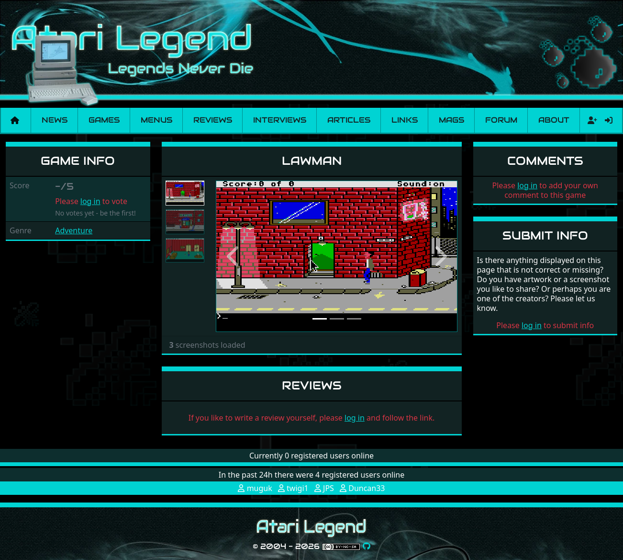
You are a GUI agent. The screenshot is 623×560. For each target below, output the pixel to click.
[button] (234, 256)
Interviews (279, 120)
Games (104, 120)
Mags (451, 120)
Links (404, 120)
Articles (348, 120)
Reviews (212, 120)
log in (90, 201)
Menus (156, 120)
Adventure (73, 230)
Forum (501, 120)
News (54, 120)
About (553, 120)
